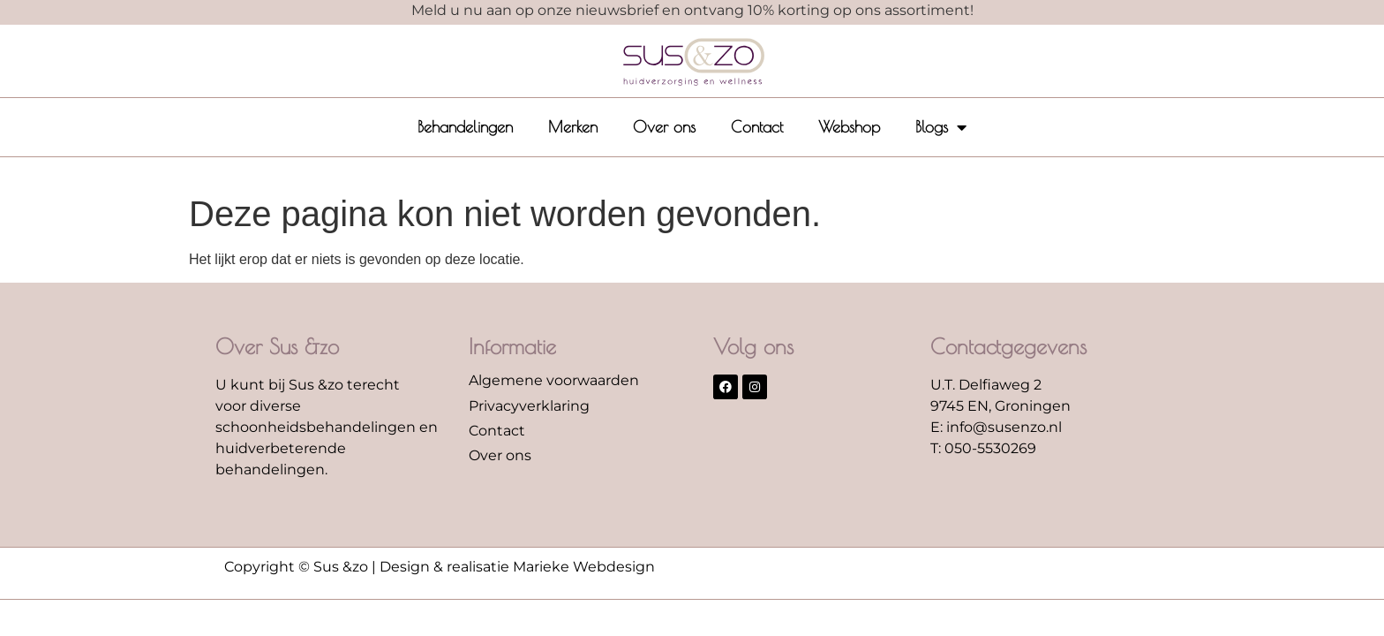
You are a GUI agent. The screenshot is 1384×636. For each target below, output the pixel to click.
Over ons (664, 126)
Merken (573, 126)
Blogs (941, 127)
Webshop (849, 126)
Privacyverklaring (529, 406)
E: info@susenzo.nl (996, 427)
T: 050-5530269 (983, 448)
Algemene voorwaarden (554, 380)
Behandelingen (465, 126)
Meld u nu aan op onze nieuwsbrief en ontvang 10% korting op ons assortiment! (692, 10)
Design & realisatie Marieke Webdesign (517, 566)
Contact (757, 126)
